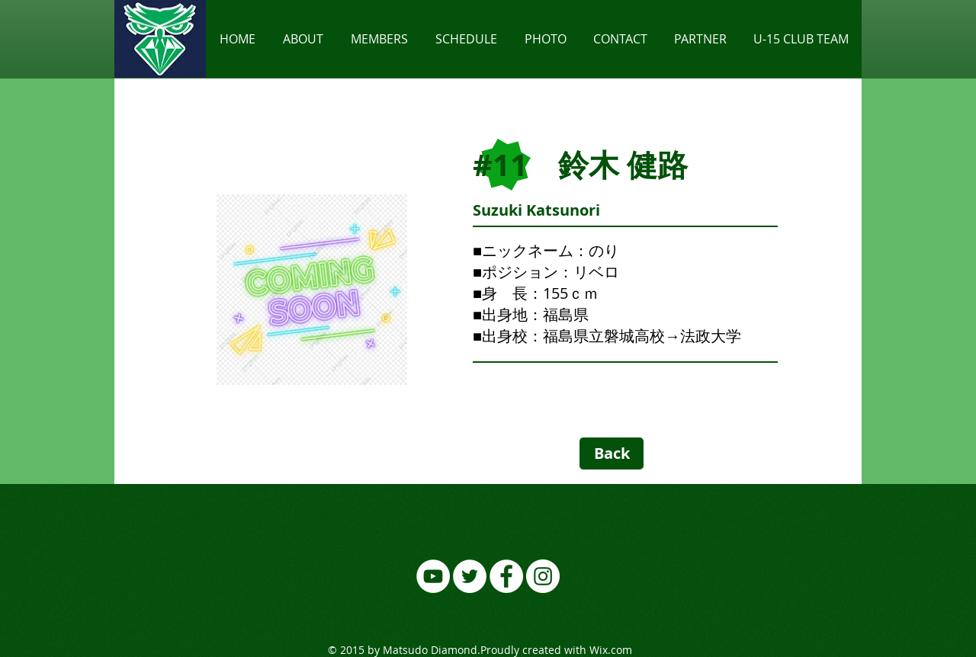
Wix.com (610, 650)
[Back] (612, 453)
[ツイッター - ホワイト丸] (469, 576)
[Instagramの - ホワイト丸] (543, 576)
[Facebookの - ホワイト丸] (506, 576)
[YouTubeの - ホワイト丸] (433, 576)
